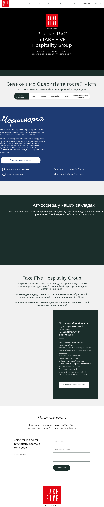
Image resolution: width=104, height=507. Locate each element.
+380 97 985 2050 (15, 174)
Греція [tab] (43, 96)
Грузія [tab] (66, 96)
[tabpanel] (52, 146)
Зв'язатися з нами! (67, 4)
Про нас (42, 4)
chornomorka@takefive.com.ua (69, 174)
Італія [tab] (34, 96)
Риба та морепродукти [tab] (21, 96)
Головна (32, 4)
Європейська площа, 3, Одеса (69, 169)
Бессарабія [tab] (55, 96)
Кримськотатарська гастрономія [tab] (80, 96)
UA (96, 4)
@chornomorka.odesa (18, 169)
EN (101, 4)
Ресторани (52, 4)
